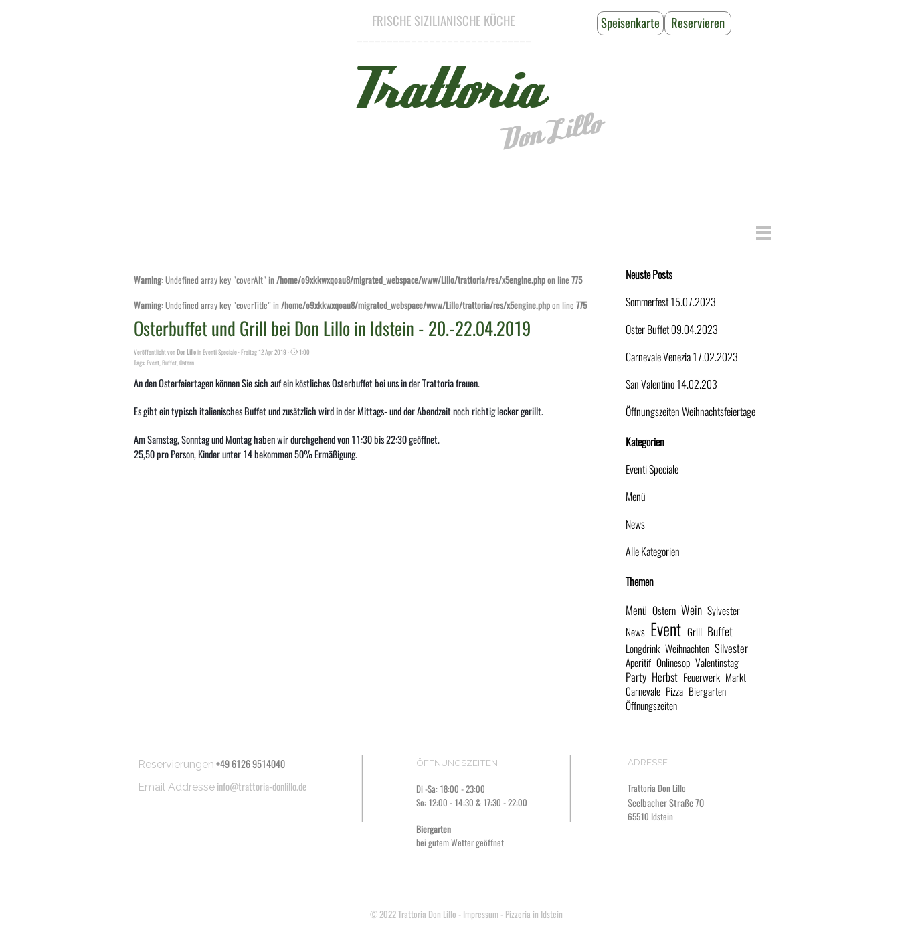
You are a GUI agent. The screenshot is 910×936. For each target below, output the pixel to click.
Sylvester (723, 610)
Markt (735, 677)
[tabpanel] (444, 21)
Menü (636, 497)
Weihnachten (687, 649)
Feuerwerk (701, 677)
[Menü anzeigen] (764, 232)
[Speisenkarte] (630, 23)
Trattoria (444, 90)
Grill (694, 632)
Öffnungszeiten (651, 705)
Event (153, 363)
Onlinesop (673, 663)
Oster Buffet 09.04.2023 (672, 329)
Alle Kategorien (653, 552)
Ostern (186, 363)
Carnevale (643, 691)
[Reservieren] (697, 23)
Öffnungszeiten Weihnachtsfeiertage (690, 412)
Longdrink (643, 649)
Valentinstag (717, 663)
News (635, 524)
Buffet (169, 363)
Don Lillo (549, 132)
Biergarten (707, 691)
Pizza (674, 691)
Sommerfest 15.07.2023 (671, 302)
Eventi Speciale (652, 469)
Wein (691, 610)
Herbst (665, 677)
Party (636, 677)
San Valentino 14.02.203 (671, 384)
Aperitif (638, 663)
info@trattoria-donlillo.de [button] (261, 786)
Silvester (731, 648)
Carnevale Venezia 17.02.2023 (682, 357)
